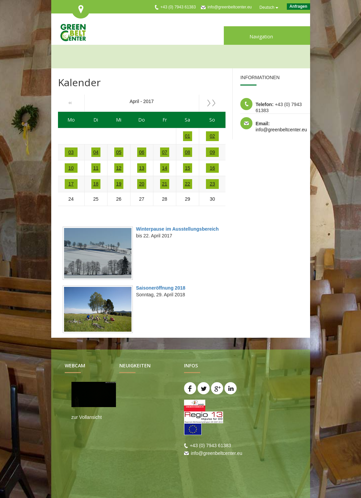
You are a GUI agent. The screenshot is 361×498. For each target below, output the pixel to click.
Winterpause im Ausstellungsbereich (177, 229)
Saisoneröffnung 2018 (160, 288)
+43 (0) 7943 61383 (178, 7)
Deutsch (267, 7)
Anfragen (298, 6)
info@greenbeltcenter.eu (230, 7)
